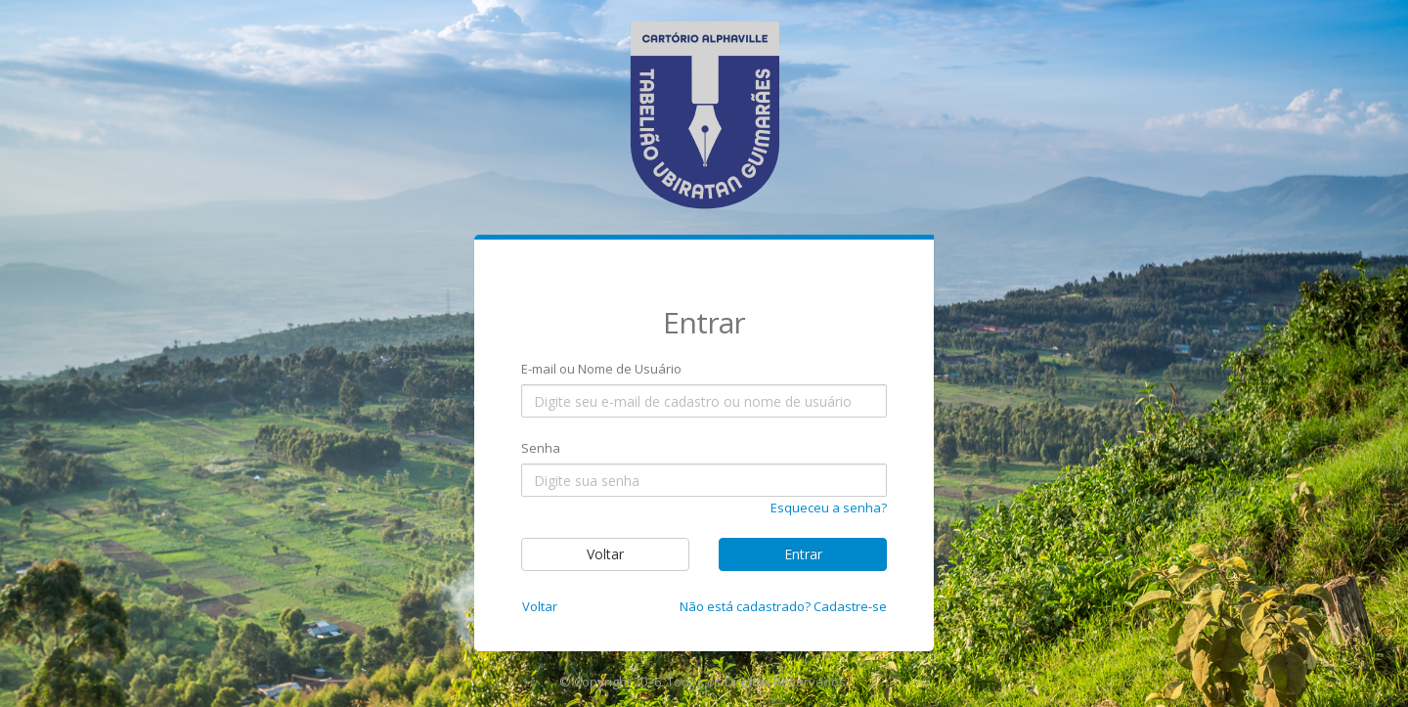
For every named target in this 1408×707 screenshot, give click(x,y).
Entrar (803, 554)
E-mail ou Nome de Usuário (601, 368)
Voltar (605, 554)
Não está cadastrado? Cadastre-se (783, 606)
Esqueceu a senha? (828, 507)
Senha (540, 448)
